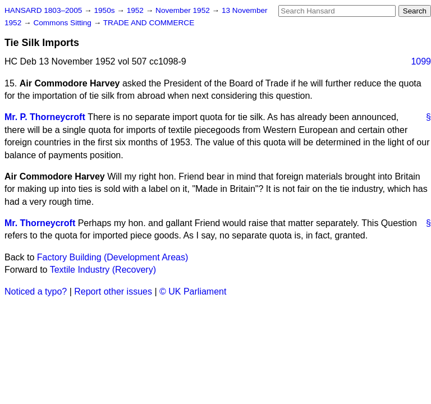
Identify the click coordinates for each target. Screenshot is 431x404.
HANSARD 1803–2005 (43, 10)
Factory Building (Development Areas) (112, 257)
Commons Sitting (63, 23)
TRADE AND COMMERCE (148, 23)
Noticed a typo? (35, 291)
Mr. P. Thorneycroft (44, 117)
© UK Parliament (192, 291)
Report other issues (113, 291)
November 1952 (183, 10)
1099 (421, 61)
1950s (105, 10)
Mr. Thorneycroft (39, 223)
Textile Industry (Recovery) (103, 269)
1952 (136, 10)
